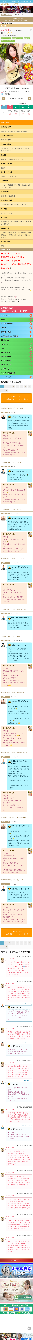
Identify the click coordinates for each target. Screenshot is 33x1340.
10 (6, 390)
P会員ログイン (16, 1260)
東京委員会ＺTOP (6, 15)
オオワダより (10, 958)
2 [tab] (16, 11)
